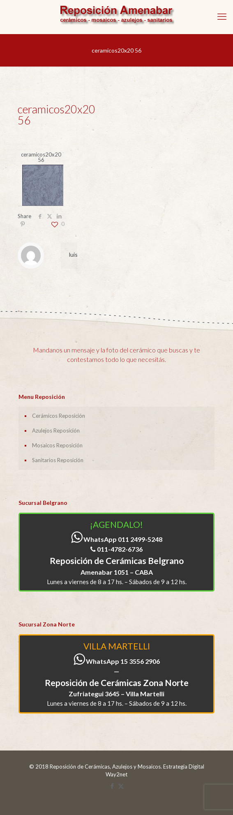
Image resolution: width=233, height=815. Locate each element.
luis (73, 254)
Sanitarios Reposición (57, 460)
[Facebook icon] (112, 786)
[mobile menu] (222, 16)
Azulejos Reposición (56, 430)
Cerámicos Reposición (58, 415)
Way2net (116, 774)
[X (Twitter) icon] (121, 786)
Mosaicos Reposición (57, 445)
